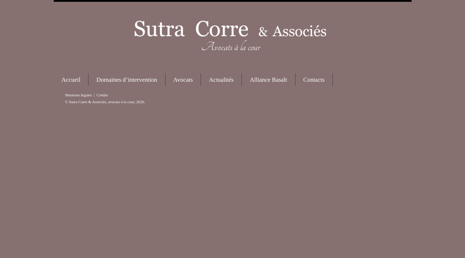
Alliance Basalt (268, 79)
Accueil (71, 79)
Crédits (102, 95)
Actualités (221, 79)
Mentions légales (78, 95)
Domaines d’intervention (126, 79)
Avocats (183, 79)
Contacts (314, 79)
